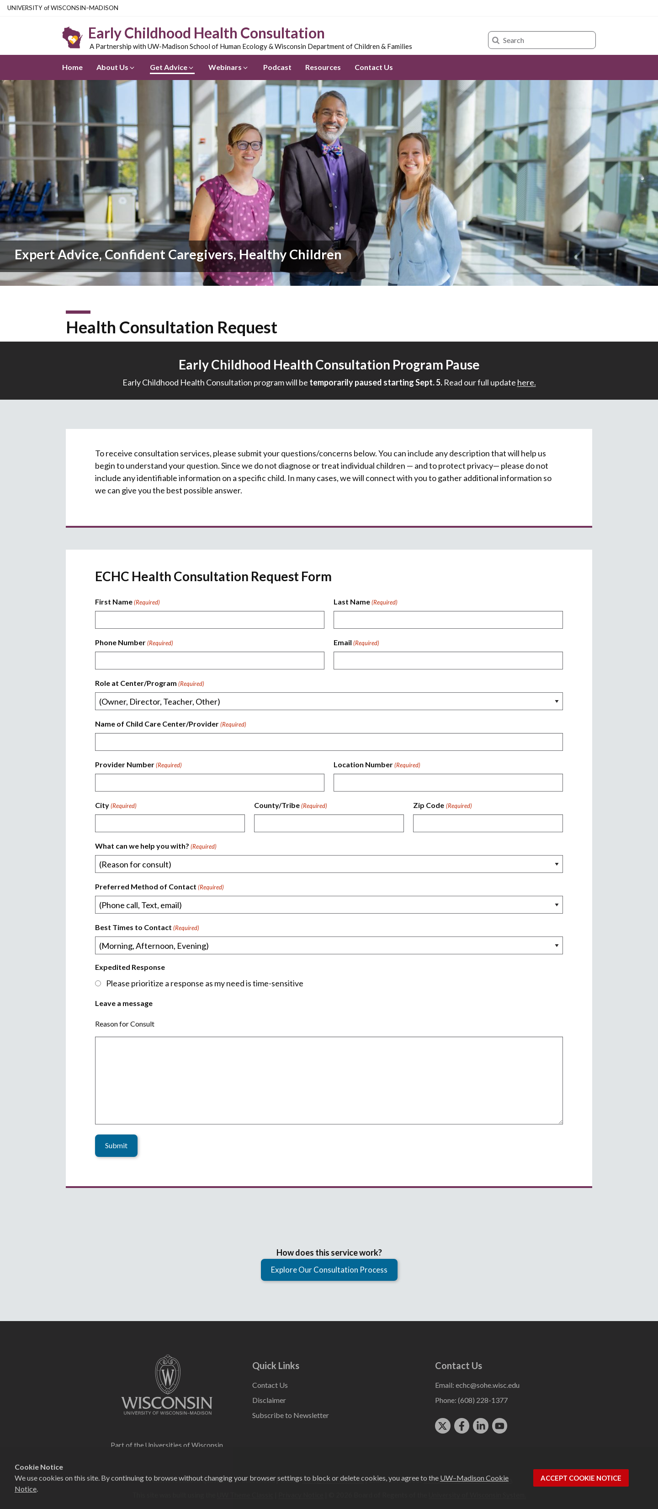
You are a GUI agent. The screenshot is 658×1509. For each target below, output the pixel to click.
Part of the (167, 1444)
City (116, 806)
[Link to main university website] (166, 1415)
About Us (116, 67)
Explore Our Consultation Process (329, 1269)
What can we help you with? (156, 846)
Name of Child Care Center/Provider (170, 724)
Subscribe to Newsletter (290, 1414)
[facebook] (462, 1425)
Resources (323, 67)
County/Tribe (290, 806)
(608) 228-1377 (483, 1399)
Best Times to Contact (147, 928)
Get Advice (172, 67)
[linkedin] (480, 1425)
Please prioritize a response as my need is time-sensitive (204, 983)
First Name (127, 602)
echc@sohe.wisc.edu (488, 1384)
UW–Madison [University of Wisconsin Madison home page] (62, 7)
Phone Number (134, 643)
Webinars (228, 67)
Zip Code (442, 806)
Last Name (366, 602)
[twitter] (443, 1425)
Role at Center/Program (149, 684)
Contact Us (374, 67)
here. (526, 382)
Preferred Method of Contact (159, 887)
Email (356, 643)
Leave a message (124, 1003)
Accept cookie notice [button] (581, 1478)
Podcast (277, 67)
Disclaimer (269, 1399)
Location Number (377, 765)
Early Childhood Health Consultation (206, 33)
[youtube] (500, 1425)
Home (72, 67)
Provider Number (138, 765)
